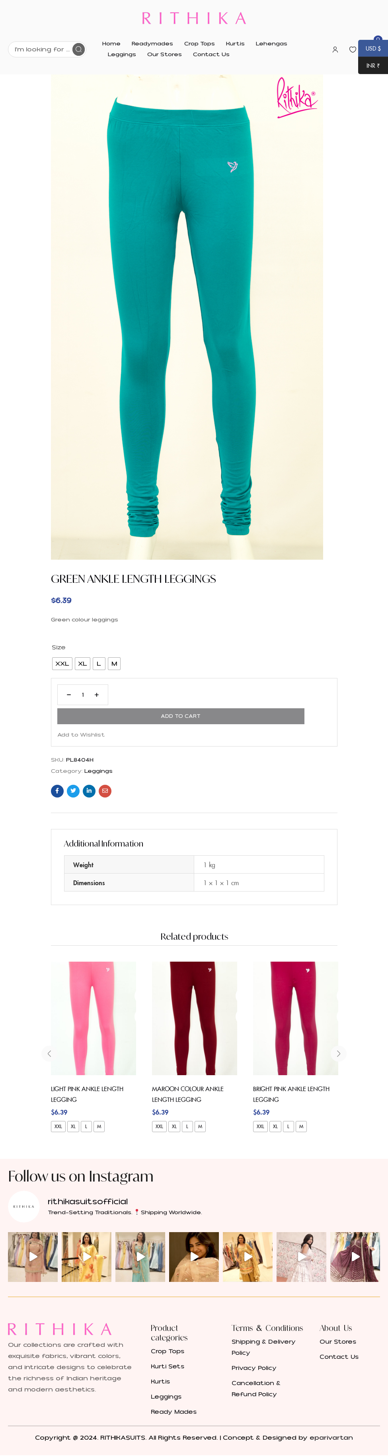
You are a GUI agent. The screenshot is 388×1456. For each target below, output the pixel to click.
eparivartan (331, 1416)
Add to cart (160, 695)
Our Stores (338, 1321)
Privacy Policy (254, 1347)
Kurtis (160, 1360)
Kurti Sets (167, 1345)
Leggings (98, 754)
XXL (58, 1104)
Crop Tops (167, 1330)
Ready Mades (174, 1391)
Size (59, 647)
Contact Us (339, 1336)
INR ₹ (369, 66)
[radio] (62, 664)
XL (73, 1104)
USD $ (369, 49)
